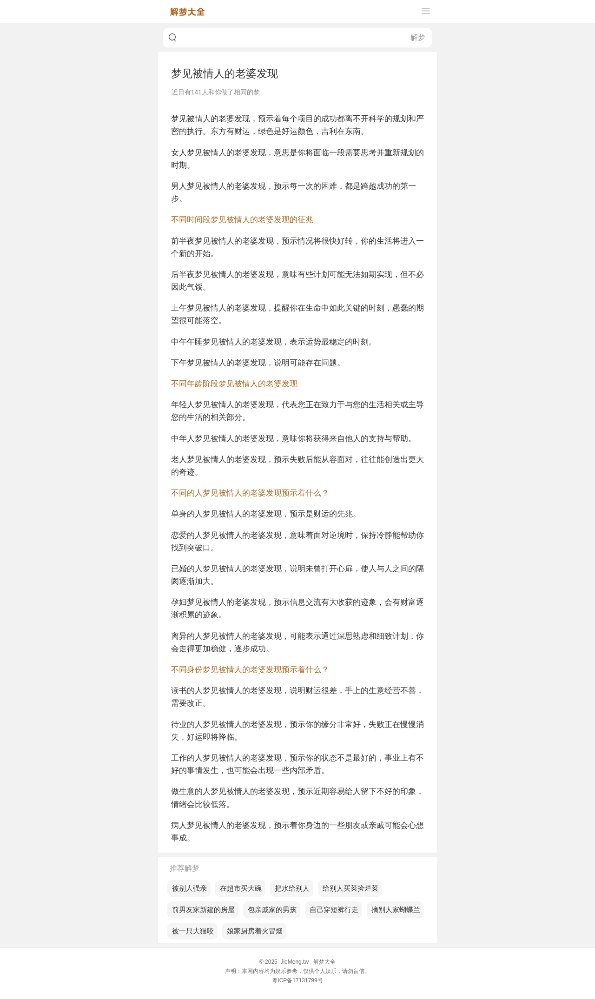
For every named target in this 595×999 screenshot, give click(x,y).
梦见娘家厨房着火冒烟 (252, 931)
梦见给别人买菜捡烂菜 (348, 888)
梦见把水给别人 (290, 888)
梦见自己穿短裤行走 (331, 909)
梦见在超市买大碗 (238, 888)
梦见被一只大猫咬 (190, 931)
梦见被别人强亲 (187, 888)
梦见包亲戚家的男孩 (270, 909)
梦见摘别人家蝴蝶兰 (393, 909)
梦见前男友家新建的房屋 (201, 909)
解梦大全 (324, 962)
